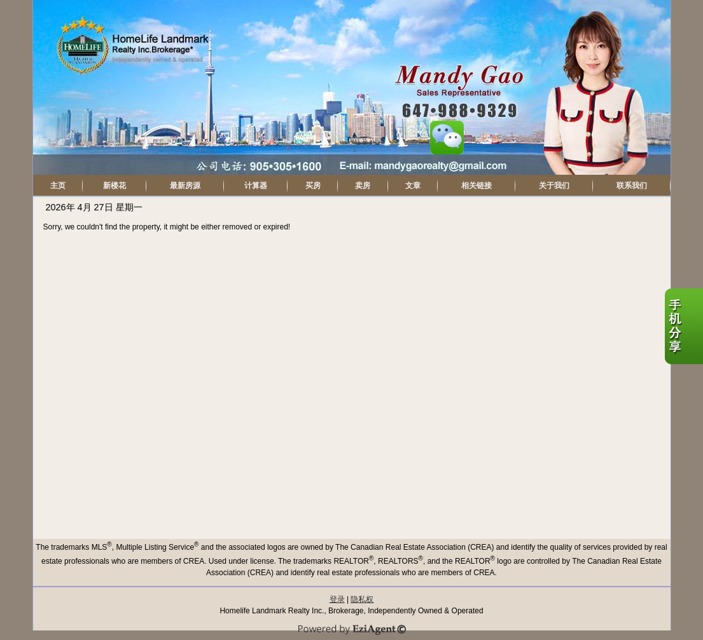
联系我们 (631, 185)
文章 (413, 185)
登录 (337, 599)
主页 (58, 185)
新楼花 (114, 185)
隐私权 (362, 599)
